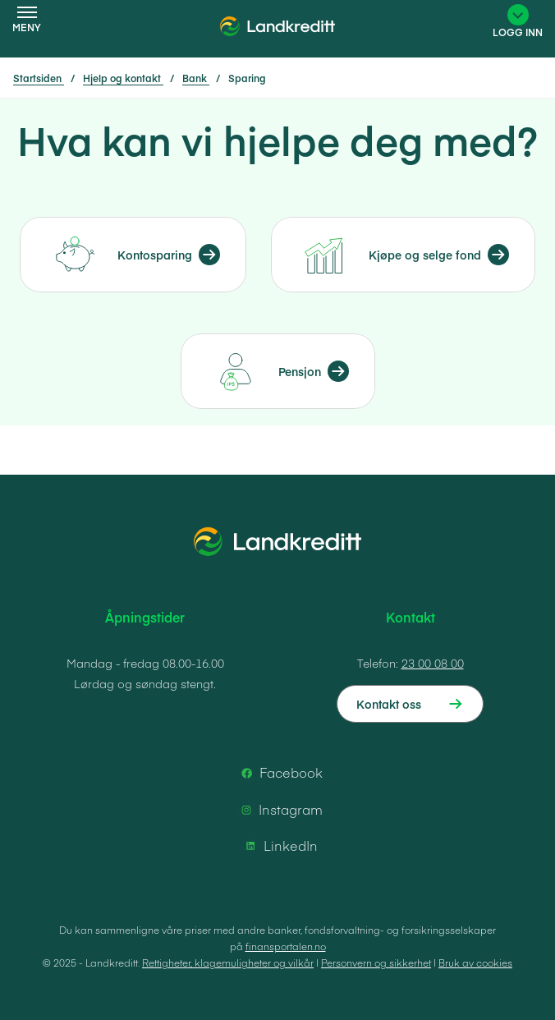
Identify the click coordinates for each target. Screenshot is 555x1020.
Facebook (279, 773)
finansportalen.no (285, 946)
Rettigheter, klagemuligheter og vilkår (228, 962)
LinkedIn (279, 846)
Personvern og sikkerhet (376, 962)
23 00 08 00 (432, 663)
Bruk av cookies (475, 962)
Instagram (279, 810)
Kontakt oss (388, 704)
